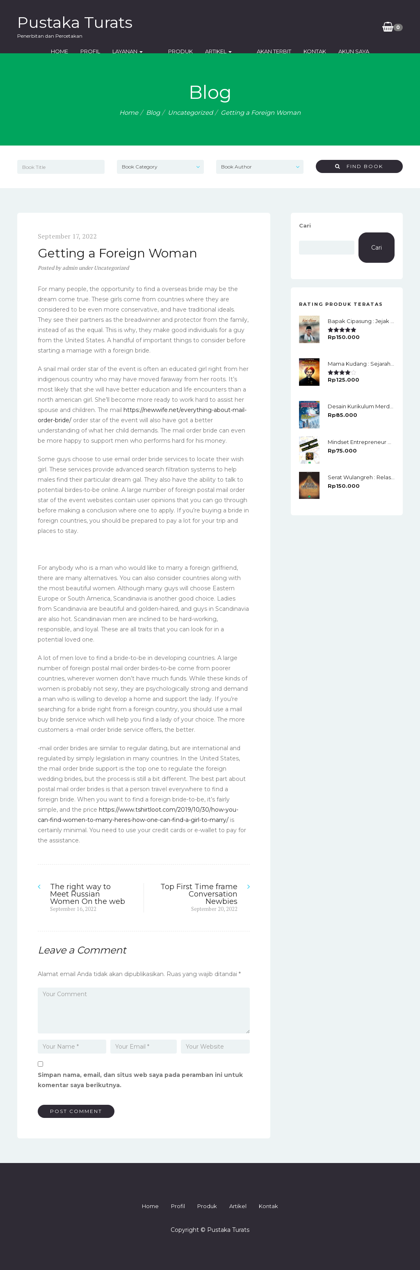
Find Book (359, 166)
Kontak (302, 51)
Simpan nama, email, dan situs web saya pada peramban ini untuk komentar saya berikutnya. (140, 1080)
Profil (103, 51)
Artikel (218, 51)
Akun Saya (341, 51)
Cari (305, 225)
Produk (180, 51)
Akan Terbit (261, 51)
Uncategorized (190, 112)
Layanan (141, 51)
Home (72, 51)
